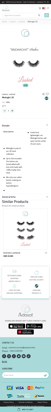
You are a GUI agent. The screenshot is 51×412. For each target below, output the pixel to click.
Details (6, 125)
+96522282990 (15, 351)
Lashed (22, 21)
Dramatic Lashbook (12, 252)
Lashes (13, 21)
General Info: (9, 197)
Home (4, 21)
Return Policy (42, 402)
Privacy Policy (8, 402)
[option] (25, 56)
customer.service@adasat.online (21, 347)
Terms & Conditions (25, 402)
